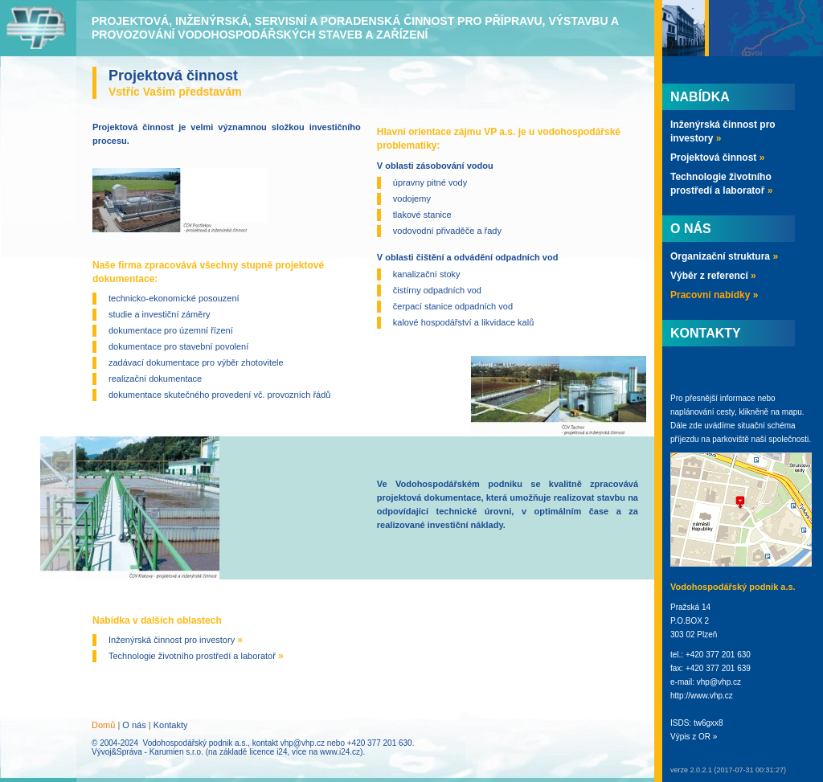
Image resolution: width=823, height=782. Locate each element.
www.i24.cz (340, 751)
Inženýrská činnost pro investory (176, 640)
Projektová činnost (717, 157)
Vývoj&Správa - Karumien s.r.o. (147, 751)
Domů (103, 725)
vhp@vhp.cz (302, 743)
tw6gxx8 (708, 723)
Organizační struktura (724, 256)
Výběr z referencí (713, 275)
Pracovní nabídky (714, 295)
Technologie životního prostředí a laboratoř (196, 656)
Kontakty (171, 725)
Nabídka (700, 97)
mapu (792, 411)
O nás (133, 725)
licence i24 (268, 751)
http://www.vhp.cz (701, 695)
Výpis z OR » (693, 736)
